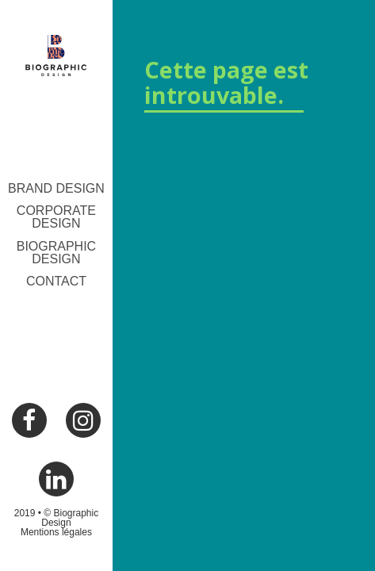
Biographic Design (56, 253)
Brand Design (56, 188)
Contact (56, 281)
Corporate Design (56, 217)
